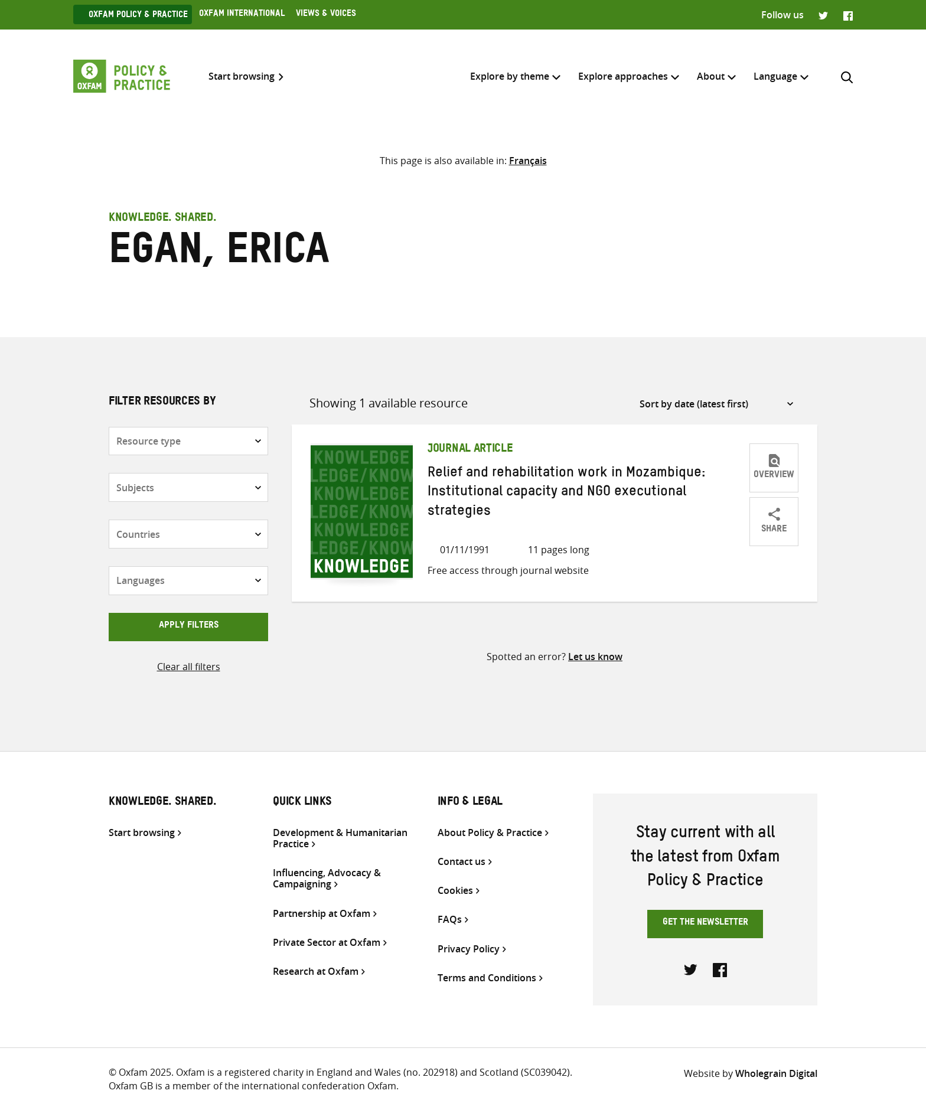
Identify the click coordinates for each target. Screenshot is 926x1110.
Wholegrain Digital (776, 1073)
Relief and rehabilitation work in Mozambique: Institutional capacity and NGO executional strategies (567, 494)
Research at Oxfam (315, 971)
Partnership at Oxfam (321, 913)
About (711, 76)
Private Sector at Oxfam (326, 942)
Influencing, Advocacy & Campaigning (327, 878)
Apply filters (189, 626)
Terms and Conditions (487, 978)
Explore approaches (623, 76)
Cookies (455, 890)
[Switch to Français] (528, 160)
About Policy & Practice (490, 832)
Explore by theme (509, 76)
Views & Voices (326, 14)
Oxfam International (242, 14)
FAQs (450, 919)
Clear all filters (188, 666)
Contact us (461, 861)
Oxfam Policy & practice (138, 16)
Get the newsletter (705, 923)
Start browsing (241, 76)
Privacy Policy (469, 949)
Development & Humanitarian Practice (340, 838)
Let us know (595, 656)
